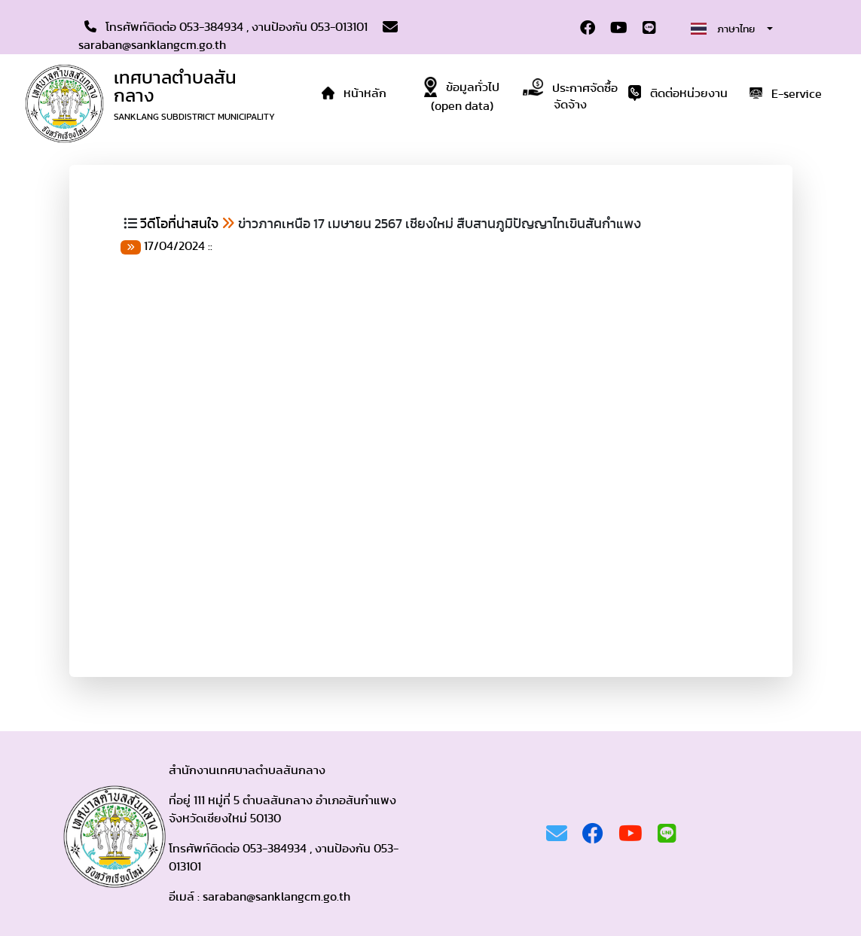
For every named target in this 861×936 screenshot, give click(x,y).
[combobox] (731, 28)
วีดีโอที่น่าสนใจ (179, 224)
